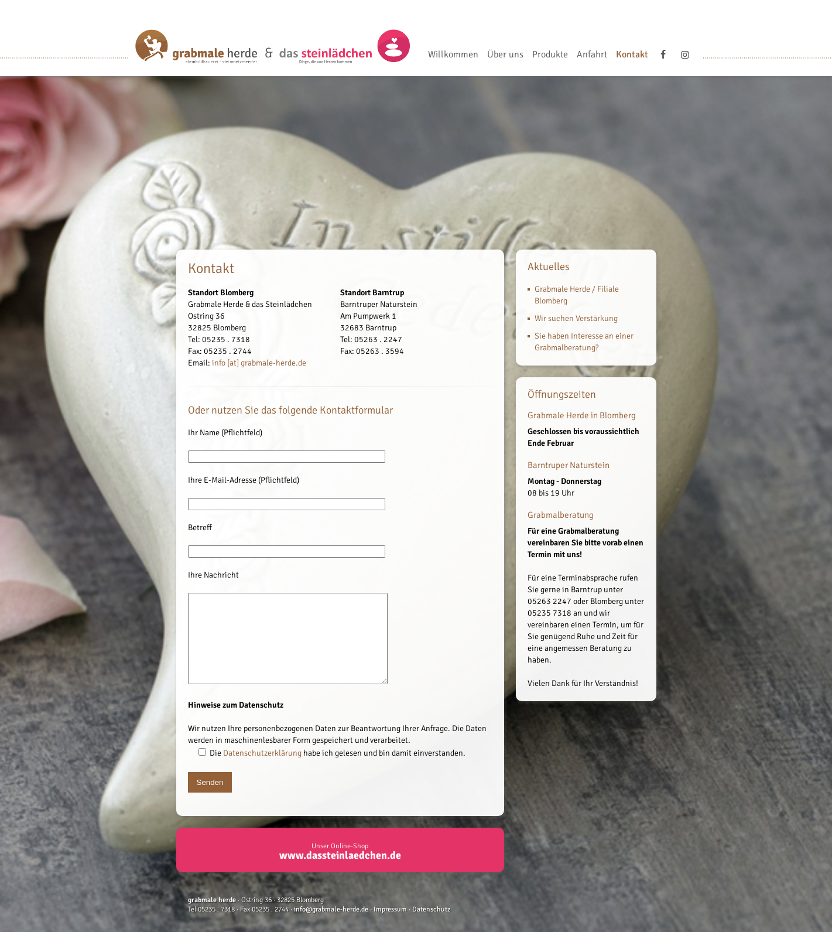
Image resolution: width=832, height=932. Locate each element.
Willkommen (453, 55)
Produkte (550, 55)
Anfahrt (592, 55)
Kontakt (632, 55)
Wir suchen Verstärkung (576, 318)
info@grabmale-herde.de (331, 927)
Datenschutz (431, 927)
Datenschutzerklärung (262, 771)
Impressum (390, 927)
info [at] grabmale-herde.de (259, 363)
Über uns (505, 55)
